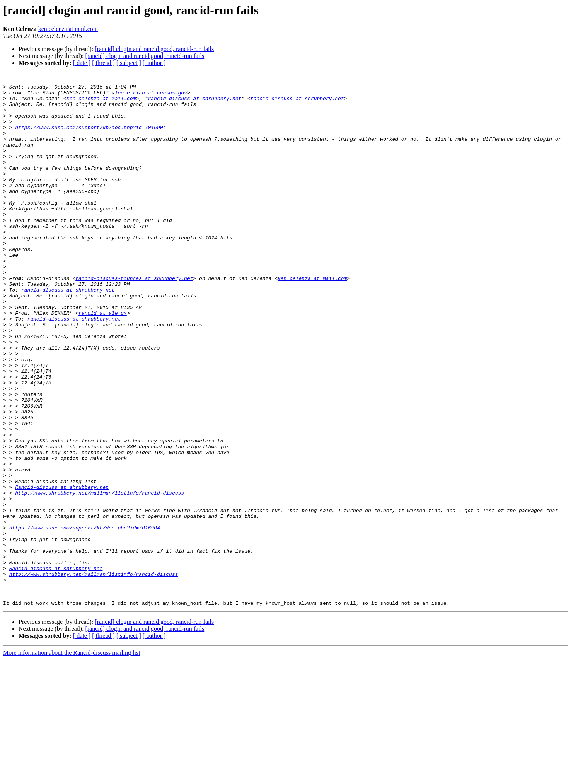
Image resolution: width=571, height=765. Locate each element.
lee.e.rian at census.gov (151, 95)
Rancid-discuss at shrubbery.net (62, 569)
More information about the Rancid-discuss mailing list (71, 758)
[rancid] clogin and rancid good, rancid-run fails (154, 49)
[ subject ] (128, 63)
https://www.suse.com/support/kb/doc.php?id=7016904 (90, 137)
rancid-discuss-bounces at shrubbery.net (134, 318)
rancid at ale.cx (102, 360)
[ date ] (81, 63)
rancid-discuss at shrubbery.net (194, 102)
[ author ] (154, 63)
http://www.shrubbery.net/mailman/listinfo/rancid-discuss (99, 576)
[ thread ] (103, 63)
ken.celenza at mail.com (68, 29)
